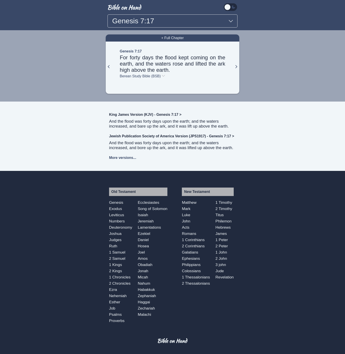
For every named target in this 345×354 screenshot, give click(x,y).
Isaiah (143, 215)
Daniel (143, 240)
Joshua (115, 233)
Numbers (117, 221)
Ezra (113, 289)
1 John (221, 252)
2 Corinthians (193, 246)
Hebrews (223, 227)
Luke (186, 215)
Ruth (113, 246)
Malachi (144, 314)
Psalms (115, 314)
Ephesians (191, 258)
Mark (186, 208)
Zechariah (146, 308)
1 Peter (221, 240)
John (186, 221)
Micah (143, 277)
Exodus (115, 208)
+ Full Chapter (172, 38)
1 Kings (115, 264)
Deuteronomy (120, 227)
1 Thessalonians (196, 277)
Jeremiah (146, 221)
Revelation (224, 277)
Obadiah (145, 264)
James (221, 233)
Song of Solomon (152, 208)
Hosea (143, 246)
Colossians (191, 271)
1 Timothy (223, 202)
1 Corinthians (193, 240)
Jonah (143, 271)
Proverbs (116, 320)
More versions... (122, 158)
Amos (143, 258)
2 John (221, 258)
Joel (141, 252)
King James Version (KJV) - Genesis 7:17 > (145, 114)
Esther (114, 302)
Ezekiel (144, 233)
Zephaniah (147, 296)
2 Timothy (223, 208)
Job (112, 308)
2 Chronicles (119, 283)
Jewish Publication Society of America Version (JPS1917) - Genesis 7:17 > (171, 136)
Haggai (144, 302)
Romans (189, 233)
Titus (219, 215)
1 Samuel (117, 252)
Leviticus (116, 215)
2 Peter (221, 246)
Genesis (116, 202)
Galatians (190, 252)
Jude (219, 271)
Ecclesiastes (148, 202)
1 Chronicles (119, 277)
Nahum (144, 283)
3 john (220, 264)
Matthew (189, 202)
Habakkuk (146, 289)
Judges (115, 240)
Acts (185, 227)
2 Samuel (117, 258)
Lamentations (149, 227)
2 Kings (115, 271)
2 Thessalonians (196, 283)
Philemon (223, 221)
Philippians (191, 264)
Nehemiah (118, 296)
